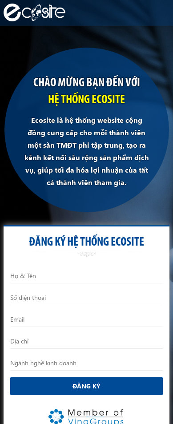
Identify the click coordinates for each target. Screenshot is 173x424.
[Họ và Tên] (86, 275)
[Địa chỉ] (86, 341)
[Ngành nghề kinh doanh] (86, 363)
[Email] (86, 319)
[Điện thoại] (86, 297)
